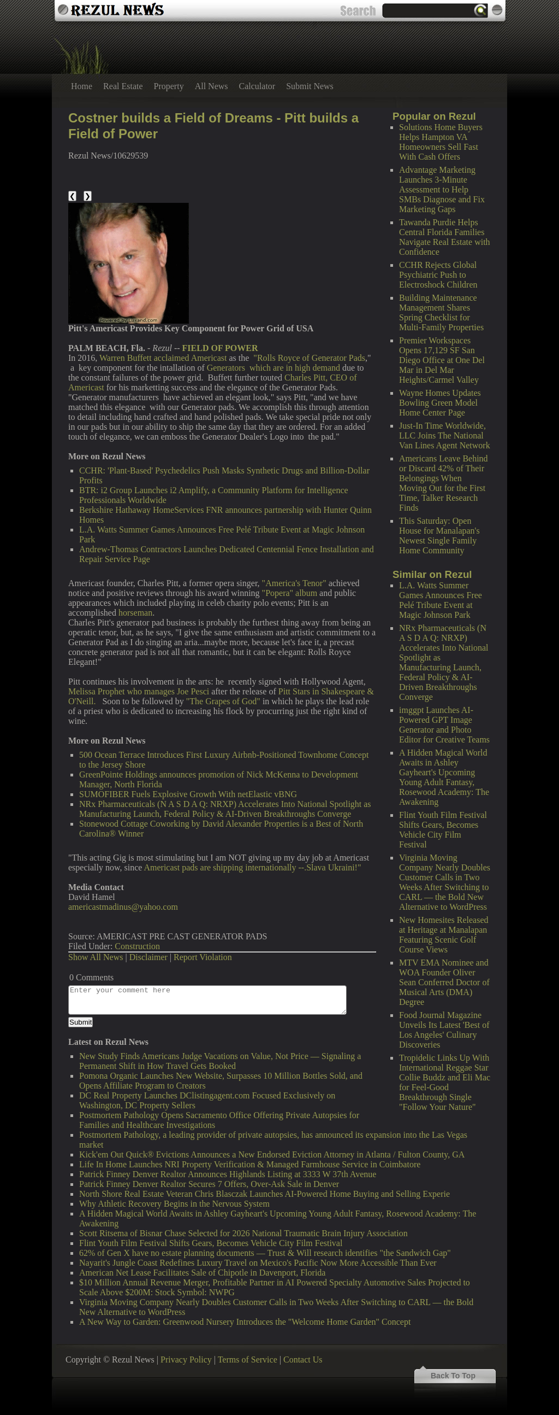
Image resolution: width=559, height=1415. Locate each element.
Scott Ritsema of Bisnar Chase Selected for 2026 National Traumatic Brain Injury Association (243, 1233)
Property (169, 86)
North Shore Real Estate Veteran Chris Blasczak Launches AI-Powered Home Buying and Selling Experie (264, 1193)
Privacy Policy (186, 1359)
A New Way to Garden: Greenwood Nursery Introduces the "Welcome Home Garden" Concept (245, 1321)
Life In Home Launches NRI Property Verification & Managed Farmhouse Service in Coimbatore (249, 1164)
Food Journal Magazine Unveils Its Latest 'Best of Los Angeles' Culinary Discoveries (444, 1029)
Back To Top (453, 1375)
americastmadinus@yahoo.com (123, 906)
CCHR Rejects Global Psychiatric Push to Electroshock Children (438, 274)
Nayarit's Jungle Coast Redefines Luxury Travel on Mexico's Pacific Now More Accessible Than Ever (258, 1262)
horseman (135, 612)
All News (211, 86)
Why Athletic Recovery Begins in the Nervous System (174, 1203)
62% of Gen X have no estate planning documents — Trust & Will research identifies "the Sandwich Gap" (265, 1253)
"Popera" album (289, 593)
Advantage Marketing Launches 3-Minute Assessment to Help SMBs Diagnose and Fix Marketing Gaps (442, 189)
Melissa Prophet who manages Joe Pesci (138, 691)
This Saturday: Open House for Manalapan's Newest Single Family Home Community (439, 535)
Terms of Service (247, 1359)
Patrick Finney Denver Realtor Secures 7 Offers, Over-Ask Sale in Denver (209, 1184)
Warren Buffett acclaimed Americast (163, 357)
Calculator (257, 86)
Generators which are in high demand (273, 367)
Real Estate (122, 86)
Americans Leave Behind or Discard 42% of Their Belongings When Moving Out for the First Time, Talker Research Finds (443, 483)
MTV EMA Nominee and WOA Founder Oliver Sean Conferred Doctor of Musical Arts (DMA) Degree (444, 982)
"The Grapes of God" (223, 701)
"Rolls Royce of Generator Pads (309, 357)
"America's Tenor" (294, 583)
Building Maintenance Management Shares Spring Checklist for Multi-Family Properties (441, 312)
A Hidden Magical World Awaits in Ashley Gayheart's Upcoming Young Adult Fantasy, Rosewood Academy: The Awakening (444, 777)
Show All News (95, 957)
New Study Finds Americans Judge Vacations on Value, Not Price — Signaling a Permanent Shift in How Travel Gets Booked (220, 1061)
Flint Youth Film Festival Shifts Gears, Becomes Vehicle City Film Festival (443, 829)
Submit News (310, 86)
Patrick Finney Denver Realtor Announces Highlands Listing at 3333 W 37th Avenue (227, 1174)
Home (81, 86)
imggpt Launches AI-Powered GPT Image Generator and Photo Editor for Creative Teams (444, 724)
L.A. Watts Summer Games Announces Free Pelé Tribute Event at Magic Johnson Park (440, 600)
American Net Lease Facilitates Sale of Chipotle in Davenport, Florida (202, 1272)
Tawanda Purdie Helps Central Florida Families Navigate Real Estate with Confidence (444, 237)
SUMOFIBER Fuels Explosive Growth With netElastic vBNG (188, 794)
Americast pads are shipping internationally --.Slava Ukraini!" (252, 867)
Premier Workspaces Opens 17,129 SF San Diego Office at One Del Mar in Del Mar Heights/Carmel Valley (442, 360)
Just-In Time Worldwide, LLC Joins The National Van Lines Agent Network (444, 435)
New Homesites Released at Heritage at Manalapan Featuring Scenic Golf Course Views (444, 934)
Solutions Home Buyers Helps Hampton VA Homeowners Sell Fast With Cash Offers (441, 141)
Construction (137, 946)
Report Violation (203, 957)
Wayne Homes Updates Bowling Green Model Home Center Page (440, 402)
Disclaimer (148, 957)
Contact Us (303, 1359)
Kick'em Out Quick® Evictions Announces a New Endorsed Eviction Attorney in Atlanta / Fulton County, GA (272, 1154)
